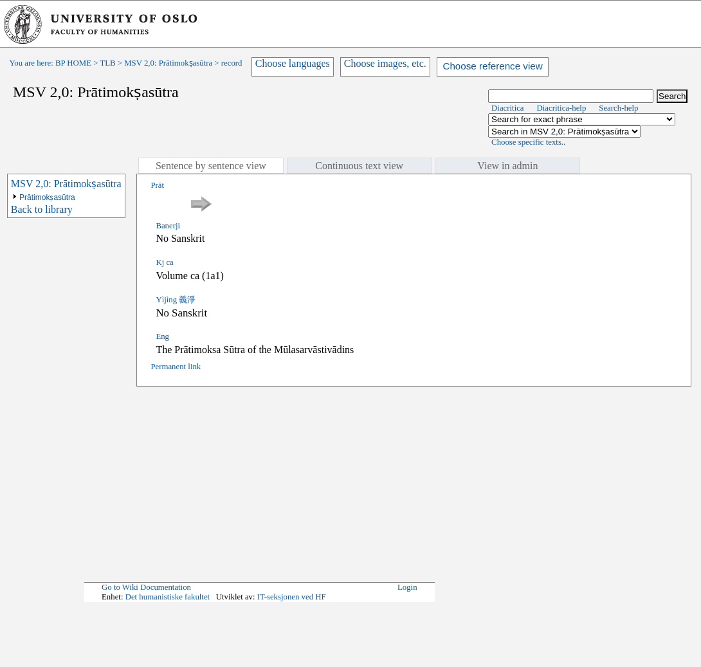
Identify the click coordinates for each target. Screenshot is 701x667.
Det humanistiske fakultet (167, 596)
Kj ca (164, 262)
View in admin (507, 165)
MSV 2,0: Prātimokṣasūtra (168, 63)
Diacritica (507, 108)
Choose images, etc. (385, 63)
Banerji (168, 225)
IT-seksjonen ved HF (291, 596)
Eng (162, 336)
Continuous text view (359, 165)
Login (407, 587)
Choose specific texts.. (528, 142)
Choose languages (292, 63)
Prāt (157, 185)
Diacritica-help (562, 108)
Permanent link (175, 366)
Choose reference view (492, 65)
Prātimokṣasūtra (47, 197)
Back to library (42, 209)
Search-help (618, 108)
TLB (107, 63)
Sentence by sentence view (211, 165)
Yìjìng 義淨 (176, 299)
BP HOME (73, 63)
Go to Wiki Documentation (146, 587)
